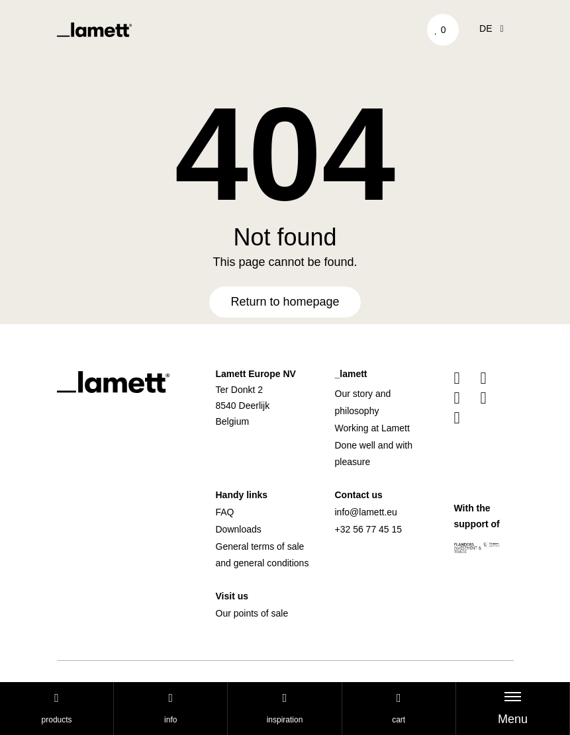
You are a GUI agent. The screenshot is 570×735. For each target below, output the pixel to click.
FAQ (225, 512)
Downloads (238, 529)
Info (170, 708)
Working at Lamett (372, 428)
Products (57, 708)
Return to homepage (284, 301)
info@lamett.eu (366, 512)
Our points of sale (252, 613)
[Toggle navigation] (512, 708)
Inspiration (285, 708)
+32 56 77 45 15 (369, 529)
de (491, 28)
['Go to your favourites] (443, 29)
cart (398, 708)
